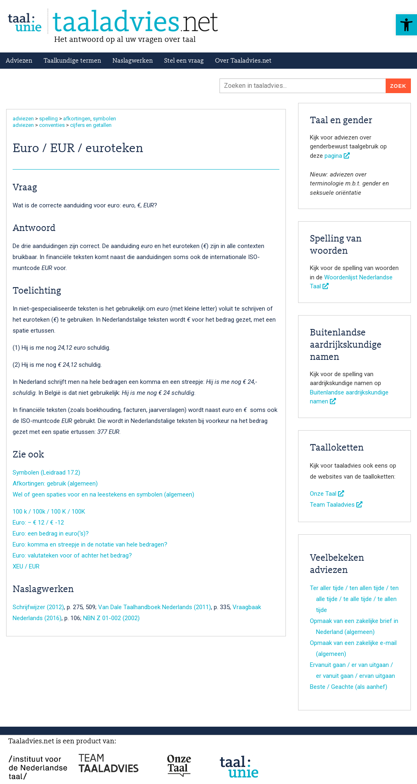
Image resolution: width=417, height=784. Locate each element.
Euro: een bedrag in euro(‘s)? (51, 533)
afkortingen (76, 118)
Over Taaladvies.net (243, 61)
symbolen (104, 118)
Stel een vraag (184, 61)
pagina (337, 155)
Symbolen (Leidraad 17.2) (46, 472)
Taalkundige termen (72, 61)
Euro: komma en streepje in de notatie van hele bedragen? (90, 544)
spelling (48, 118)
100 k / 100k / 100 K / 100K (49, 511)
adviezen (23, 118)
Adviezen (19, 61)
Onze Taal (327, 493)
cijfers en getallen (91, 125)
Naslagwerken (132, 61)
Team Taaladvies (336, 504)
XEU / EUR (26, 566)
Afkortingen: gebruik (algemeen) (55, 483)
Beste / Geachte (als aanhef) (348, 686)
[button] (406, 24)
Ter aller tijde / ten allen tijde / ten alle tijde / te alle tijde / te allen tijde (354, 599)
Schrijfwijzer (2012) (38, 607)
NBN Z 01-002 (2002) (111, 618)
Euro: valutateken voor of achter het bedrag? (72, 555)
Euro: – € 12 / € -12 (38, 522)
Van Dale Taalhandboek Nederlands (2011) (154, 607)
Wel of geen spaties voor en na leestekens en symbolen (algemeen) (103, 494)
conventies (52, 125)
